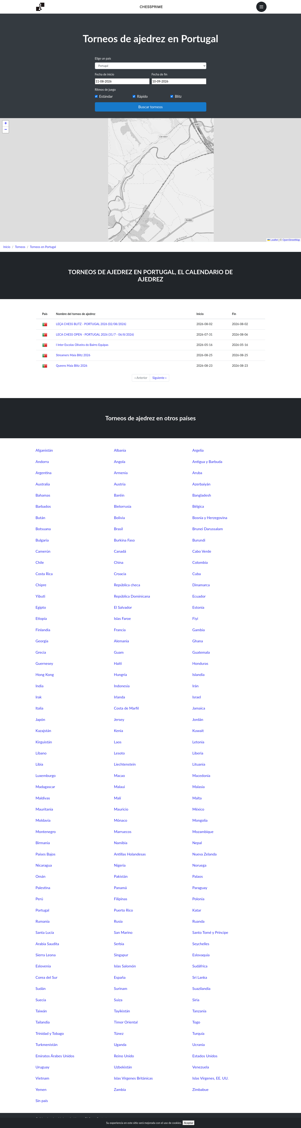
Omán (40, 876)
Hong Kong (44, 674)
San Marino (123, 932)
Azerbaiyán (201, 484)
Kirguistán (43, 742)
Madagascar (45, 786)
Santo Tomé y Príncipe (210, 932)
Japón (40, 719)
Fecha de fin (159, 74)
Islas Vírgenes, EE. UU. (210, 1078)
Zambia (120, 1089)
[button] (5, 124)
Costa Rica (44, 573)
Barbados (43, 506)
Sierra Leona (45, 955)
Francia (120, 629)
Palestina (42, 887)
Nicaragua (43, 865)
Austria (119, 484)
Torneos (20, 247)
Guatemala (201, 652)
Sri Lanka (199, 977)
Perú (39, 899)
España (119, 977)
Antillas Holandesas (130, 854)
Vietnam (42, 1078)
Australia (42, 484)
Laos (117, 742)
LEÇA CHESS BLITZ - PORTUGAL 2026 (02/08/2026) (91, 324)
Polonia (198, 899)
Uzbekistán (123, 1067)
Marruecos (122, 831)
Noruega (199, 865)
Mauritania (44, 809)
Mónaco (120, 820)
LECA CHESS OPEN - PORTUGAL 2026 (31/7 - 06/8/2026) (95, 334)
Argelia (198, 450)
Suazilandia (201, 988)
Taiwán (41, 1011)
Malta (197, 798)
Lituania (198, 764)
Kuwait (198, 730)
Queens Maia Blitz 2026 (71, 365)
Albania (120, 450)
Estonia (198, 607)
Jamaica (198, 708)
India (39, 686)
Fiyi (195, 618)
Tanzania (199, 1011)
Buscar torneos (150, 107)
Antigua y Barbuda (207, 461)
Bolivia (119, 517)
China (118, 562)
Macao (119, 775)
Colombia (200, 562)
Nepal (197, 842)
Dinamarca (201, 585)
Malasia (198, 786)
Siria (195, 1000)
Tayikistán (122, 1011)
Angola (119, 461)
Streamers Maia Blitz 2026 (73, 355)
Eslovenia (43, 966)
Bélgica (198, 506)
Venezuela (200, 1067)
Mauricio (121, 809)
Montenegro (45, 831)
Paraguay (199, 887)
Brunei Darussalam (207, 528)
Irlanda (119, 697)
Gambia (198, 629)
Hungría (120, 674)
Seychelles (200, 943)
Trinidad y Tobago (49, 1033)
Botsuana (43, 528)
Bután (40, 517)
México (198, 809)
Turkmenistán (46, 1044)
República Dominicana (132, 596)
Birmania (42, 842)
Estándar (106, 96)
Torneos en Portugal (43, 247)
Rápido (142, 96)
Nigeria (119, 865)
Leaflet (272, 240)
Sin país (41, 1100)
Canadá (120, 551)
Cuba (196, 573)
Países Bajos (45, 854)
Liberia (197, 753)
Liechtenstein (125, 764)
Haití (118, 663)
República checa (127, 585)
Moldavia (42, 820)
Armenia (120, 472)
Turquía (198, 1033)
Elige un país (103, 58)
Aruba (197, 472)
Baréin (119, 495)
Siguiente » (159, 378)
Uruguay (42, 1067)
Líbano (40, 753)
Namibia (120, 842)
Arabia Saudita (47, 943)
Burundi (198, 540)
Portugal (42, 910)
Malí (117, 798)
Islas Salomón (125, 966)
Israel (196, 697)
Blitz (178, 96)
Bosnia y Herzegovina (209, 517)
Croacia (120, 573)
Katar (196, 910)
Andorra (42, 461)
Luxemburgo (45, 775)
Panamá (120, 887)
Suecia (40, 1000)
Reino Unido (124, 1056)
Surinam (120, 988)
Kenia (118, 730)
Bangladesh (201, 495)
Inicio (6, 247)
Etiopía (41, 618)
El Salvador (123, 607)
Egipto (40, 607)
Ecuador (198, 596)
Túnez (118, 1033)
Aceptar (188, 1122)
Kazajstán (43, 730)
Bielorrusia (122, 506)
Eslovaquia (201, 955)
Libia (39, 764)
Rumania (42, 921)
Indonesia (122, 686)
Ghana (197, 641)
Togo (196, 1022)
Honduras (200, 663)
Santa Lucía (44, 932)
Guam (119, 652)
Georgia (41, 641)
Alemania (121, 641)
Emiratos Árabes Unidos (54, 1056)
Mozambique (202, 831)
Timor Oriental (126, 1022)
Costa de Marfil (126, 708)
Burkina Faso (124, 540)
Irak (38, 697)
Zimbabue (200, 1089)
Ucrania (198, 1044)
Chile (39, 562)
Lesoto (119, 753)
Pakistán (120, 876)
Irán (195, 686)
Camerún (42, 551)
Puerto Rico (123, 910)
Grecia (40, 652)
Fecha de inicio (104, 74)
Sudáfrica (199, 966)
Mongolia (200, 820)
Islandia (198, 674)
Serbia (119, 943)
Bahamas (42, 495)
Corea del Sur (46, 977)
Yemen (40, 1089)
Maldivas (42, 798)
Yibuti (40, 596)
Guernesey (44, 663)
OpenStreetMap (291, 240)
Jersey (119, 719)
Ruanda (198, 921)
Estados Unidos (204, 1056)
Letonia (198, 742)
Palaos (197, 876)
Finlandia (42, 629)
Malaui (119, 786)
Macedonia (201, 775)
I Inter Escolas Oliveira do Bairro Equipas (82, 345)
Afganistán (44, 450)
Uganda (120, 1044)
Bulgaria (42, 540)
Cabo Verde (201, 551)
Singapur (121, 955)
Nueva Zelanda (204, 854)
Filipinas (120, 899)
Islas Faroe (122, 618)
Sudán (40, 988)
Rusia (118, 921)
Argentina (43, 472)
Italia (39, 708)
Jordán (197, 719)
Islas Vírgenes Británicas (133, 1078)
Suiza (118, 1000)
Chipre (40, 585)
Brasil (118, 528)
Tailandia (42, 1022)
